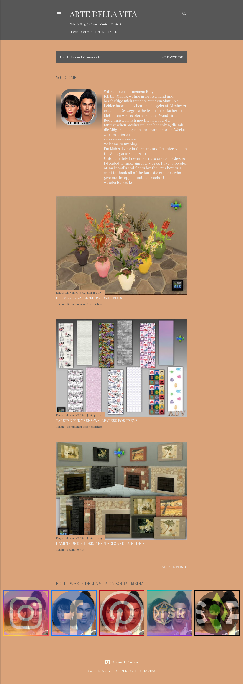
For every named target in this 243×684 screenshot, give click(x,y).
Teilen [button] (60, 304)
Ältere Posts (174, 566)
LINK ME (100, 32)
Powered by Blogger (121, 662)
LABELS (113, 32)
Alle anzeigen (172, 57)
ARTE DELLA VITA (103, 13)
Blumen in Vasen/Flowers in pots (89, 297)
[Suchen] (184, 12)
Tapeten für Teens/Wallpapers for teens (97, 420)
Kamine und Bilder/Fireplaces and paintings (100, 543)
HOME (74, 32)
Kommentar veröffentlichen (84, 304)
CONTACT (86, 32)
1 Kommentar (75, 549)
